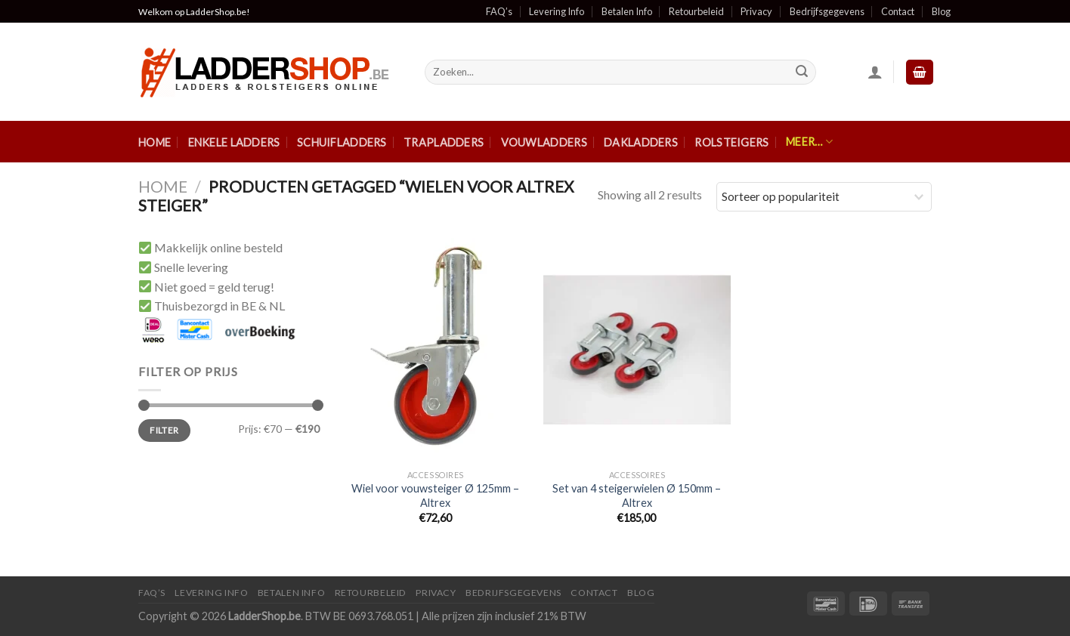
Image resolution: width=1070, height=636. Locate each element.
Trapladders (444, 142)
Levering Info (556, 11)
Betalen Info (626, 11)
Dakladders (641, 142)
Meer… (809, 141)
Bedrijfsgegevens (827, 11)
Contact (897, 11)
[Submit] (802, 72)
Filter (164, 430)
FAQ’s (499, 11)
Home (154, 142)
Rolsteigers (731, 142)
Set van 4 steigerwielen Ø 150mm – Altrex (636, 495)
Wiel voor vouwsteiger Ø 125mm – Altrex (435, 495)
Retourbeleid (696, 11)
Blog (941, 11)
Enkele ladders (234, 142)
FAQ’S (151, 592)
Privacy (756, 11)
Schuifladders (342, 142)
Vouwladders (544, 142)
